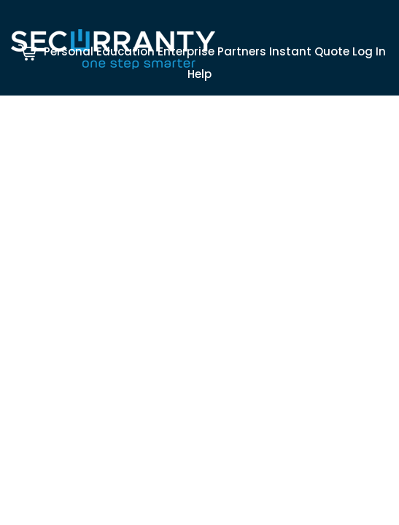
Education (125, 51)
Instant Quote (309, 51)
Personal (68, 51)
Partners (241, 51)
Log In (369, 51)
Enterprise (186, 51)
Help (199, 74)
